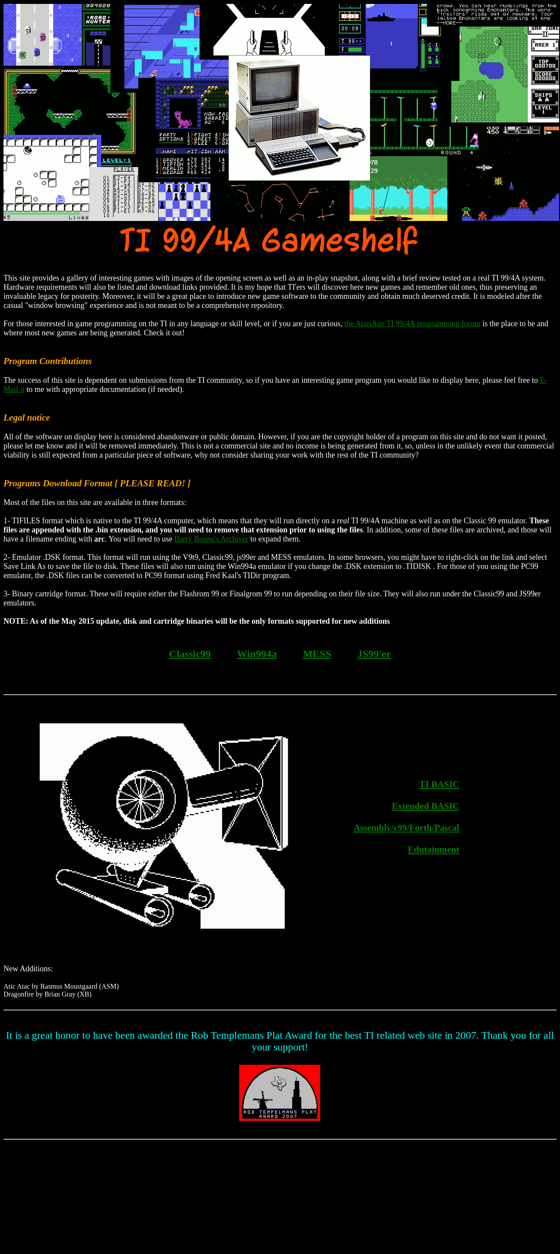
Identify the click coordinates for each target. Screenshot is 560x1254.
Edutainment (433, 849)
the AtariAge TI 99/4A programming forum (412, 323)
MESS (317, 653)
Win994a (257, 653)
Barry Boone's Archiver (211, 539)
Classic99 (190, 653)
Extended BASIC (425, 806)
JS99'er (374, 653)
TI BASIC (439, 784)
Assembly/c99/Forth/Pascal (406, 828)
